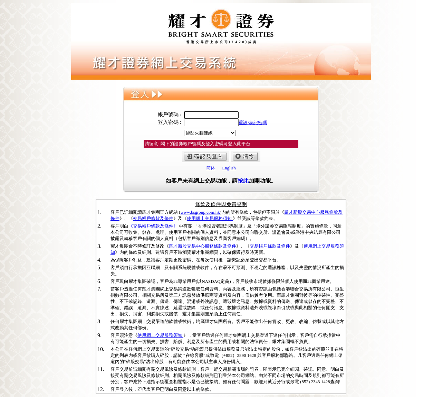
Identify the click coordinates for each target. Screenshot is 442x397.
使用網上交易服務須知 (210, 218)
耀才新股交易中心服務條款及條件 (202, 246)
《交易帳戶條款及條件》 (153, 226)
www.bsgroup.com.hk (200, 212)
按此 (243, 181)
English (229, 167)
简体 (210, 167)
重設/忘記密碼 (253, 122)
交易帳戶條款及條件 (153, 218)
